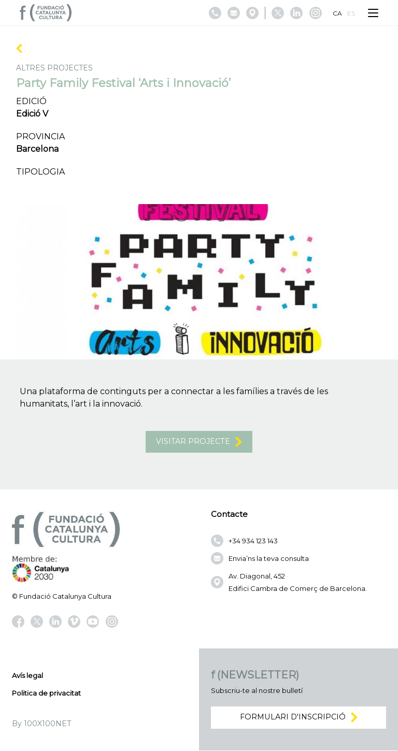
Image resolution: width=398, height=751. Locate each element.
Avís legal (27, 676)
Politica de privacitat (46, 693)
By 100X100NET (41, 724)
